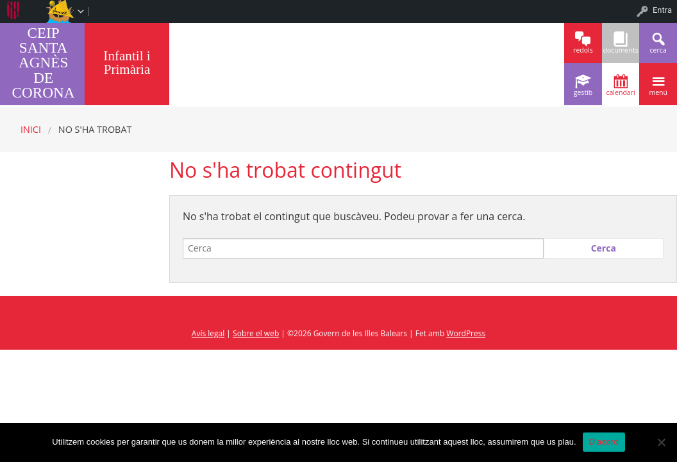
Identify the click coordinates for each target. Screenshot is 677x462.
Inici (31, 129)
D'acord (604, 442)
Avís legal (208, 333)
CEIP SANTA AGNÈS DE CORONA (43, 62)
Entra (662, 10)
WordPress (465, 333)
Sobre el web (256, 333)
